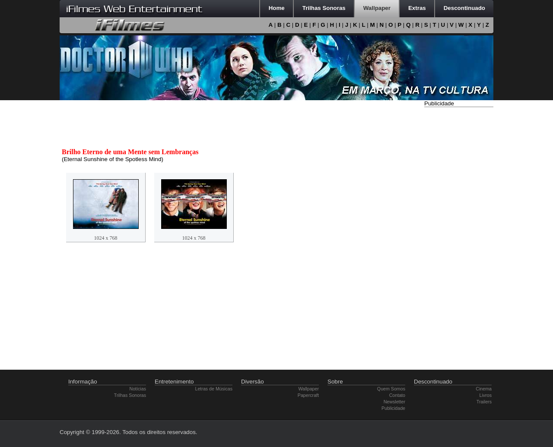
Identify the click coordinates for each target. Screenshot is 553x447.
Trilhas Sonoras (130, 395)
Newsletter (394, 401)
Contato (397, 395)
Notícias (138, 388)
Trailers (484, 401)
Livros (486, 395)
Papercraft (308, 395)
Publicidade (393, 408)
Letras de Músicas (213, 388)
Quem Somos (391, 388)
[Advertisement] (458, 238)
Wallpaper (308, 388)
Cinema (484, 388)
